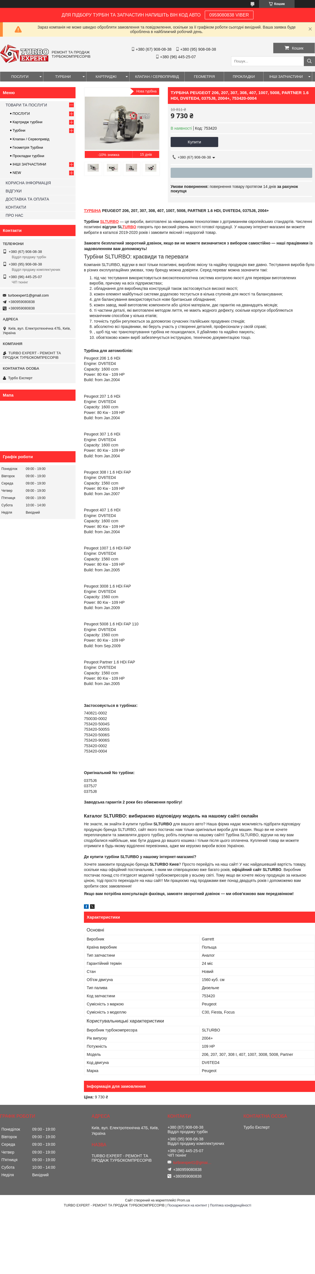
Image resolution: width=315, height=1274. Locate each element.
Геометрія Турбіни (28, 147)
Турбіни (19, 130)
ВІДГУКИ (14, 191)
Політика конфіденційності (230, 1205)
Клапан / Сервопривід (31, 139)
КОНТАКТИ (16, 207)
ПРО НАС (14, 215)
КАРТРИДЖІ (106, 76)
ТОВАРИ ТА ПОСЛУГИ (26, 105)
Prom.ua (183, 1200)
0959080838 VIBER (229, 15)
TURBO (129, 227)
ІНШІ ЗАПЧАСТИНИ (286, 76)
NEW (17, 173)
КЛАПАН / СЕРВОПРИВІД (157, 76)
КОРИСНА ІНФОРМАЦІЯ (28, 183)
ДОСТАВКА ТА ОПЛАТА (27, 199)
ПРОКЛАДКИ (244, 76)
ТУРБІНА (92, 210)
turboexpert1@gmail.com (28, 295)
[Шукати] (309, 61)
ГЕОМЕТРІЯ (204, 76)
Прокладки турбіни (28, 156)
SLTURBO (109, 221)
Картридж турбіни (28, 122)
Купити (194, 141)
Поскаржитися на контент (187, 1205)
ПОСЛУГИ (20, 76)
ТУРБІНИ (63, 76)
